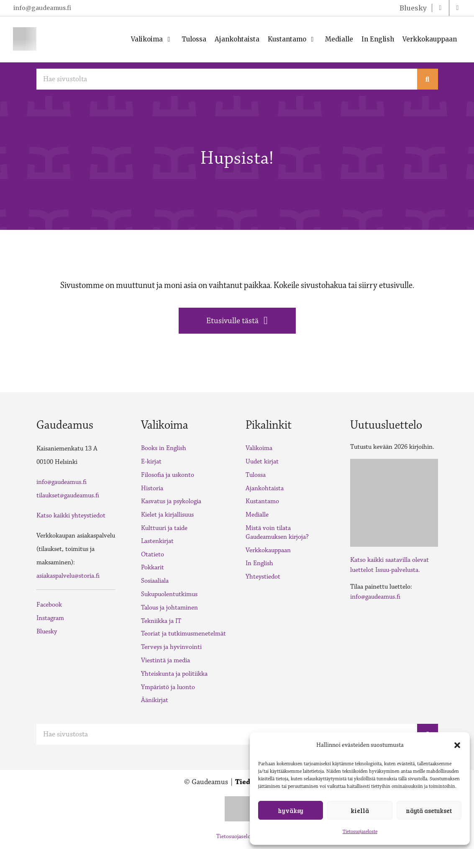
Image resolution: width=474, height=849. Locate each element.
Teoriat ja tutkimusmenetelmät (183, 634)
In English (259, 563)
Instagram (50, 618)
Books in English (163, 448)
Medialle (257, 515)
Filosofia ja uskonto (167, 475)
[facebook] (440, 8)
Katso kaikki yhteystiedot (70, 516)
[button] (457, 745)
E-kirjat (151, 462)
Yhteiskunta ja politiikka (174, 674)
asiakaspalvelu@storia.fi (68, 576)
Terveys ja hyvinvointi (171, 647)
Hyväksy (290, 810)
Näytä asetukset (429, 810)
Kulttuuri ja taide (164, 528)
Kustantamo (262, 501)
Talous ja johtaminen (169, 608)
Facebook (49, 605)
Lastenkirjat (157, 541)
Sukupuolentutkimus (169, 594)
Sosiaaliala (155, 581)
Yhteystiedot (263, 577)
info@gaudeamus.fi (42, 8)
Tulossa (256, 475)
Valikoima (259, 448)
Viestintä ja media (165, 660)
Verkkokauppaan (268, 550)
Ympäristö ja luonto (168, 687)
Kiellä (360, 810)
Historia (152, 488)
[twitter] (412, 8)
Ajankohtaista (265, 488)
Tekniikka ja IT (161, 621)
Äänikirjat (154, 700)
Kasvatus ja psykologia (171, 501)
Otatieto (152, 554)
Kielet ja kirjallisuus (167, 515)
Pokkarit (152, 567)
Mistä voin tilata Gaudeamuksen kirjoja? (277, 532)
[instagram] (457, 8)
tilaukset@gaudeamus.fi (67, 495)
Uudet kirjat (262, 462)
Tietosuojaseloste (360, 831)
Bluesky (46, 631)
